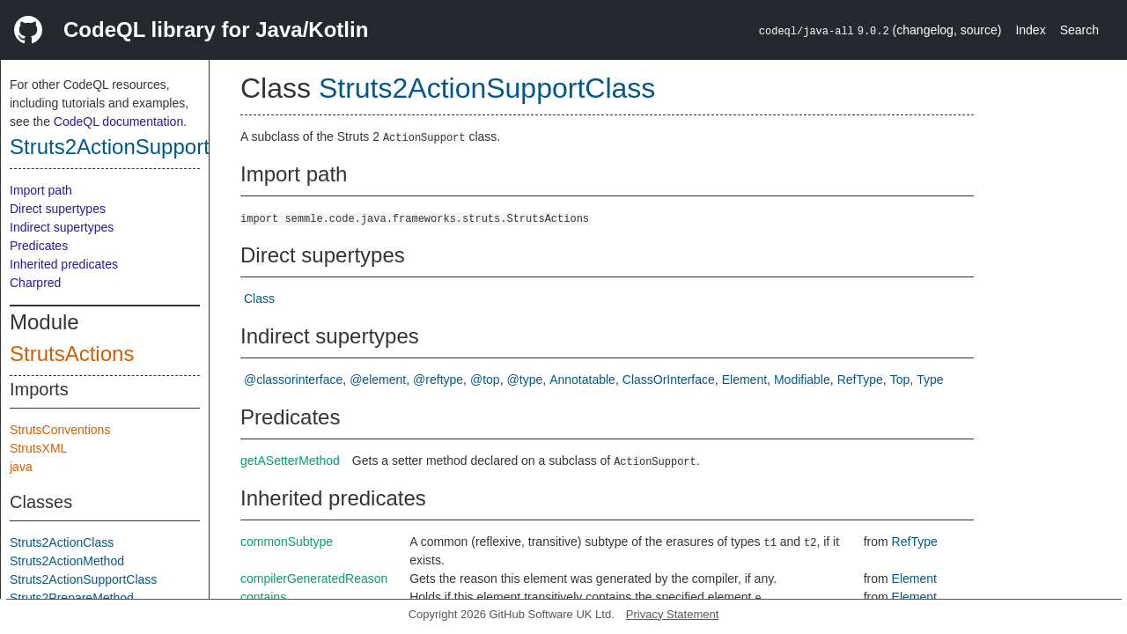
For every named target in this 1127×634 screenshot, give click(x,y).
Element (744, 379)
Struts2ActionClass (62, 542)
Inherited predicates (64, 264)
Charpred (35, 283)
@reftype (438, 379)
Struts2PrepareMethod (72, 598)
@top (485, 379)
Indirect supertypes (62, 227)
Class (259, 298)
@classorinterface (293, 379)
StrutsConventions (60, 430)
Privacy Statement (672, 614)
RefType (860, 379)
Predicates (39, 246)
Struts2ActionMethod (67, 561)
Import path (41, 190)
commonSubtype (286, 541)
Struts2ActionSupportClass (136, 146)
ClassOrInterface (668, 379)
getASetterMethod (290, 460)
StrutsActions (72, 353)
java (21, 467)
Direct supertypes (58, 209)
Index (1030, 30)
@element (378, 379)
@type (525, 379)
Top (900, 379)
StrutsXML (38, 448)
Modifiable (802, 379)
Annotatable (582, 379)
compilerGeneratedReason (313, 578)
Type (930, 379)
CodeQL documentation (118, 121)
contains (263, 597)
